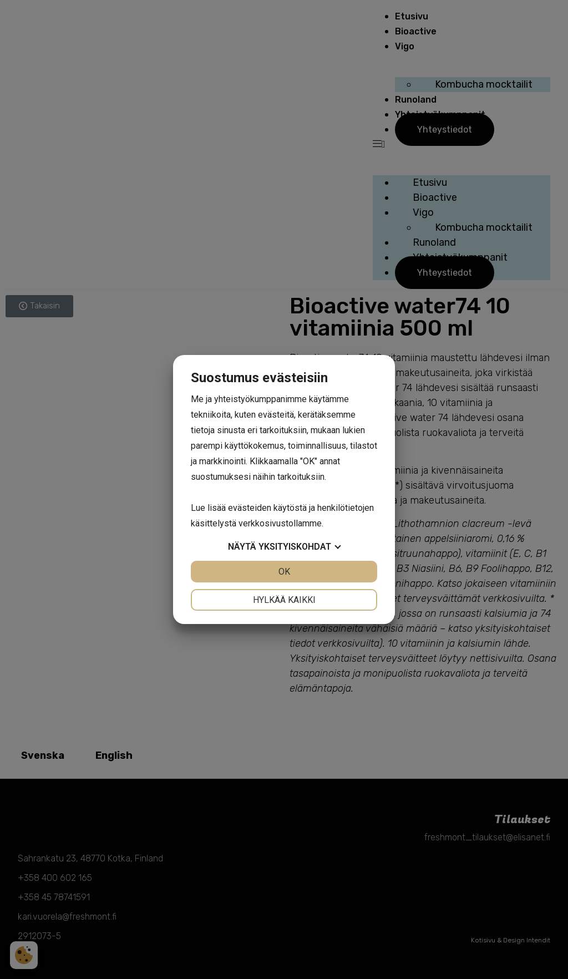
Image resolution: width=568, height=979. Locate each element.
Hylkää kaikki (284, 600)
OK (284, 571)
